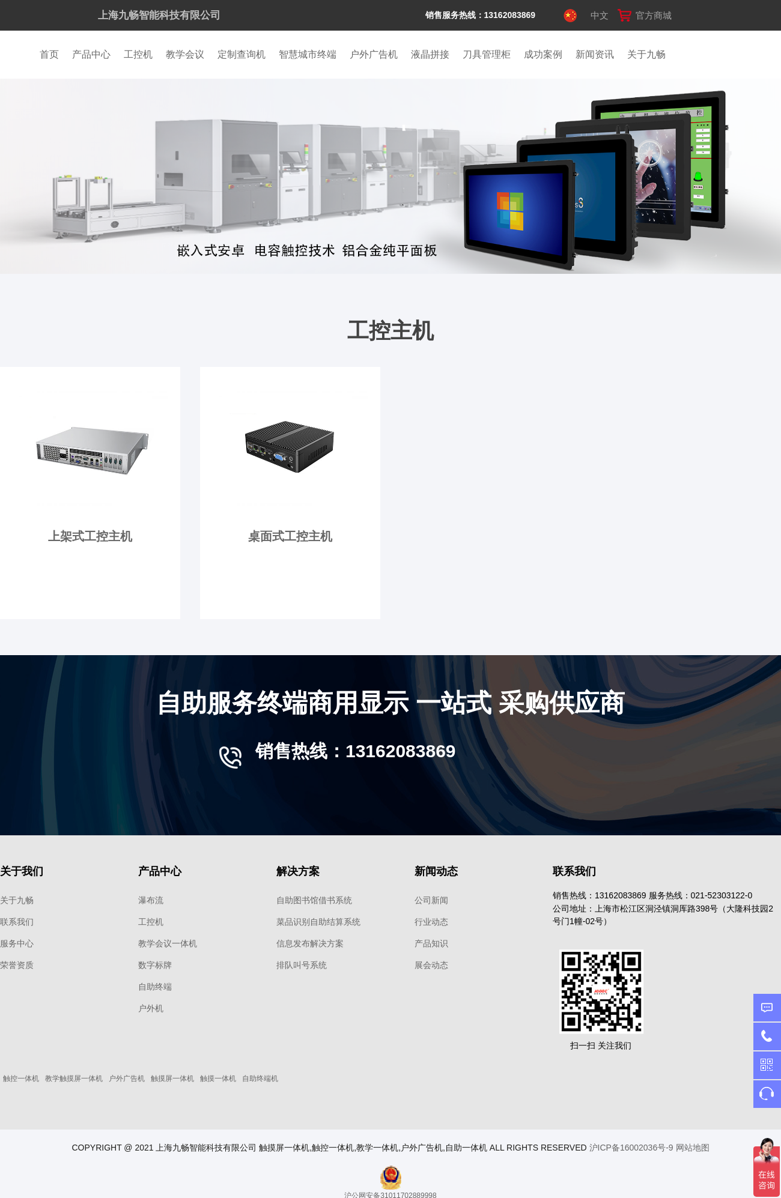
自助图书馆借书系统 (314, 900)
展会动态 (431, 965)
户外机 (150, 1008)
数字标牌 (155, 965)
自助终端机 (260, 1078)
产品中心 (91, 54)
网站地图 (693, 1147)
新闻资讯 (595, 54)
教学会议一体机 (167, 943)
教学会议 (185, 54)
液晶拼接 (430, 54)
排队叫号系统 (301, 965)
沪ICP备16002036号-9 (631, 1147)
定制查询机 (241, 54)
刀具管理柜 (487, 54)
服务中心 (17, 943)
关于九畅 (646, 54)
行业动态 (431, 922)
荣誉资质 (17, 965)
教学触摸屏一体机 (74, 1078)
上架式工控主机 (90, 536)
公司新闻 (431, 900)
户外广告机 (374, 54)
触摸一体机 (218, 1078)
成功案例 (543, 54)
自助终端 (155, 986)
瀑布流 (150, 900)
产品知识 (431, 943)
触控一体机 (21, 1078)
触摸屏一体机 (172, 1078)
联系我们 (17, 922)
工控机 (138, 54)
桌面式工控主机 (290, 536)
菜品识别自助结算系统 (318, 922)
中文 (600, 15)
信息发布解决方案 (310, 943)
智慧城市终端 (307, 54)
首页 (49, 54)
